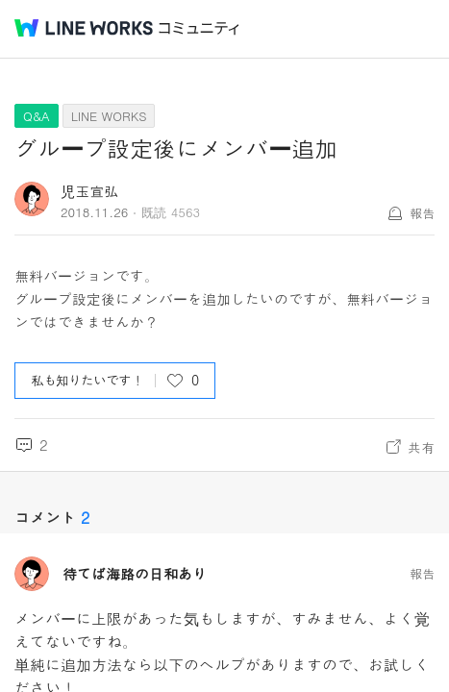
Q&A (36, 116)
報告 (422, 213)
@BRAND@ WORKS (83, 28)
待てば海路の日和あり (134, 573)
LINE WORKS (109, 116)
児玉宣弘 (89, 191)
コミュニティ (199, 28)
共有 (421, 447)
